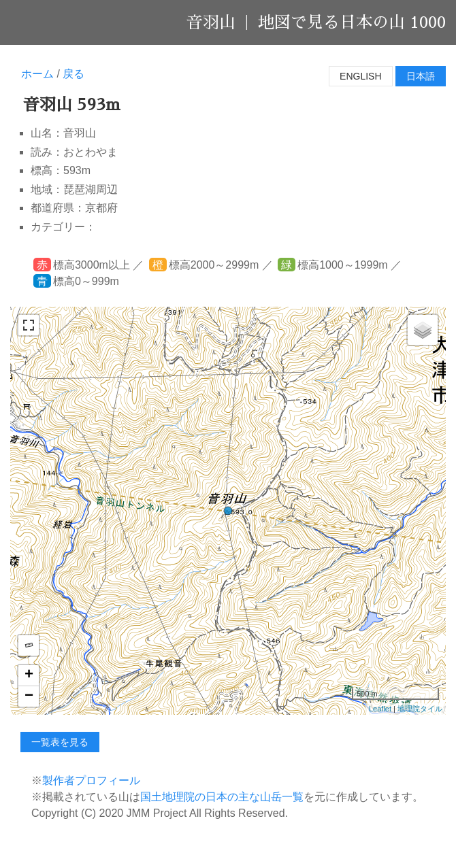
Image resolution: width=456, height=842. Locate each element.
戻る (73, 74)
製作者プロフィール (91, 780)
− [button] (29, 696)
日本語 (420, 76)
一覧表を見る (59, 742)
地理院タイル (419, 709)
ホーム (37, 74)
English (360, 76)
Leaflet (380, 709)
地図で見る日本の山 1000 (352, 22)
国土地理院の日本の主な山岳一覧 (222, 797)
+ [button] (29, 675)
